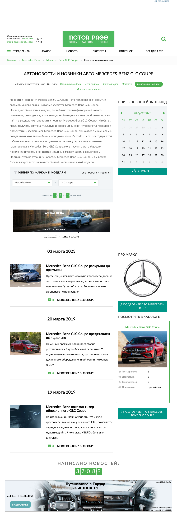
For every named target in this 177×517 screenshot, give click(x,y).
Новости (72, 51)
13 (143, 141)
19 (136, 148)
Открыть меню (9, 55)
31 (123, 162)
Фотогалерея (110, 84)
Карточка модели (70, 84)
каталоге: (28, 39)
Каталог (45, 51)
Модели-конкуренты (89, 89)
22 (156, 148)
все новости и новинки (96, 172)
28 (149, 155)
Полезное (126, 51)
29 (156, 155)
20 (143, 148)
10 (123, 141)
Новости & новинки (148, 84)
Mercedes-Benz (32, 182)
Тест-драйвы (21, 51)
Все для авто (154, 51)
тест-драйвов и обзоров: (20, 42)
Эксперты (99, 51)
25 (130, 155)
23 (162, 148)
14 (149, 141)
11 (130, 141)
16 (162, 141)
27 (143, 155)
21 (149, 148)
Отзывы (127, 84)
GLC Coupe (78, 182)
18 (130, 148)
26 (136, 155)
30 (162, 155)
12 (136, 141)
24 (123, 155)
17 (123, 148)
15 (156, 141)
